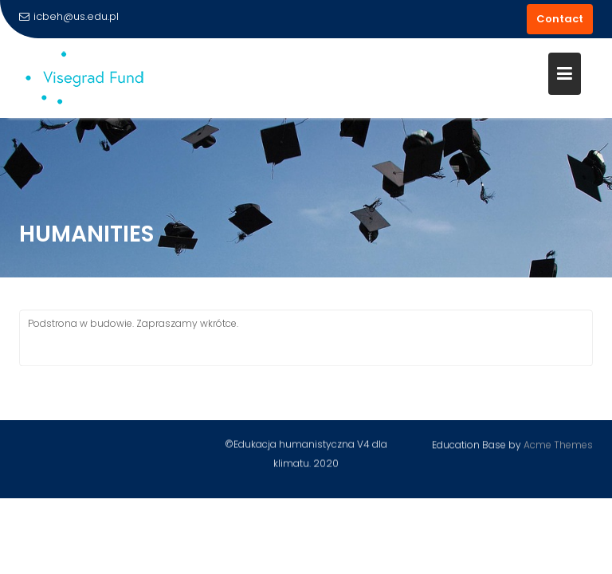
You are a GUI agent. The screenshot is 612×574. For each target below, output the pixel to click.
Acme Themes (558, 444)
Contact (559, 18)
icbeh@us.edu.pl (69, 16)
